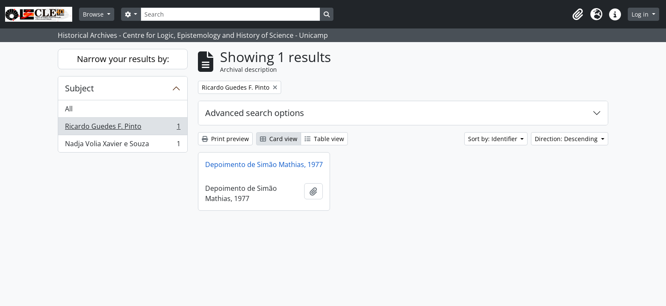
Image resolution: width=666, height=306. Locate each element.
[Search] (230, 14)
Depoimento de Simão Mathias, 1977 (264, 164)
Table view (324, 139)
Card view (278, 139)
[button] (577, 14)
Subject (79, 88)
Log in (641, 14)
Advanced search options (254, 113)
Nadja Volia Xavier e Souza (123, 145)
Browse (94, 14)
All (69, 108)
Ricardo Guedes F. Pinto (123, 128)
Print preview (225, 139)
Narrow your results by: (123, 59)
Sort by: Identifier (493, 139)
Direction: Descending (567, 139)
